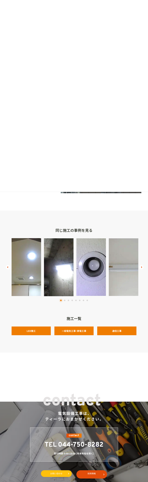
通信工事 (116, 331)
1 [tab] (61, 300)
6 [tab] (79, 300)
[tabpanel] (26, 267)
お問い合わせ (54, 473)
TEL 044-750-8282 (74, 445)
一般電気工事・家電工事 (74, 331)
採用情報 (93, 473)
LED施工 (31, 331)
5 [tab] (76, 300)
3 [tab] (68, 300)
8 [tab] (87, 300)
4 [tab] (72, 300)
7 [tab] (83, 300)
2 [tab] (64, 300)
